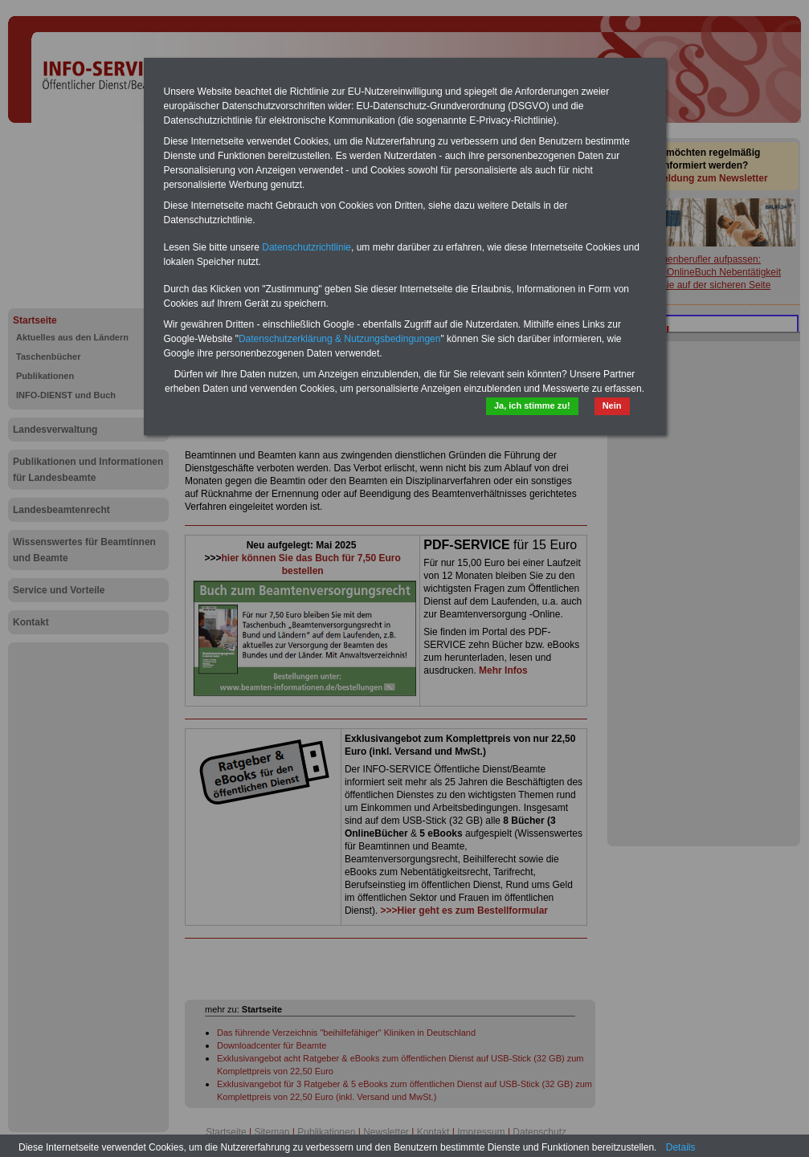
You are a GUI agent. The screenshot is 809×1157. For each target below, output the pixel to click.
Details (681, 1147)
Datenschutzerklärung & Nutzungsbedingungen (340, 338)
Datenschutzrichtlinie (306, 247)
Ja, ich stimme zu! (532, 405)
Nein (612, 405)
